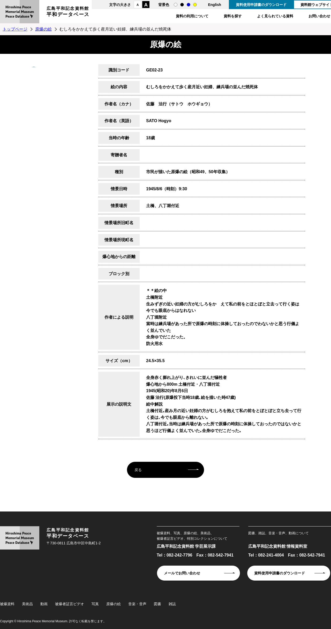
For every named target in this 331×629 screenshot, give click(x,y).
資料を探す (233, 16)
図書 (157, 604)
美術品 (27, 604)
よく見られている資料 (275, 16)
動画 (44, 604)
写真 (95, 604)
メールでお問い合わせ (182, 573)
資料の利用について (192, 16)
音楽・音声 (137, 604)
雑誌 (172, 604)
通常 (175, 4)
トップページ (15, 29)
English (214, 5)
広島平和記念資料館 (68, 12)
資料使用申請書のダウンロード (261, 5)
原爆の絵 (43, 29)
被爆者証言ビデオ (69, 604)
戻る (138, 470)
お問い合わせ (319, 16)
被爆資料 (7, 604)
